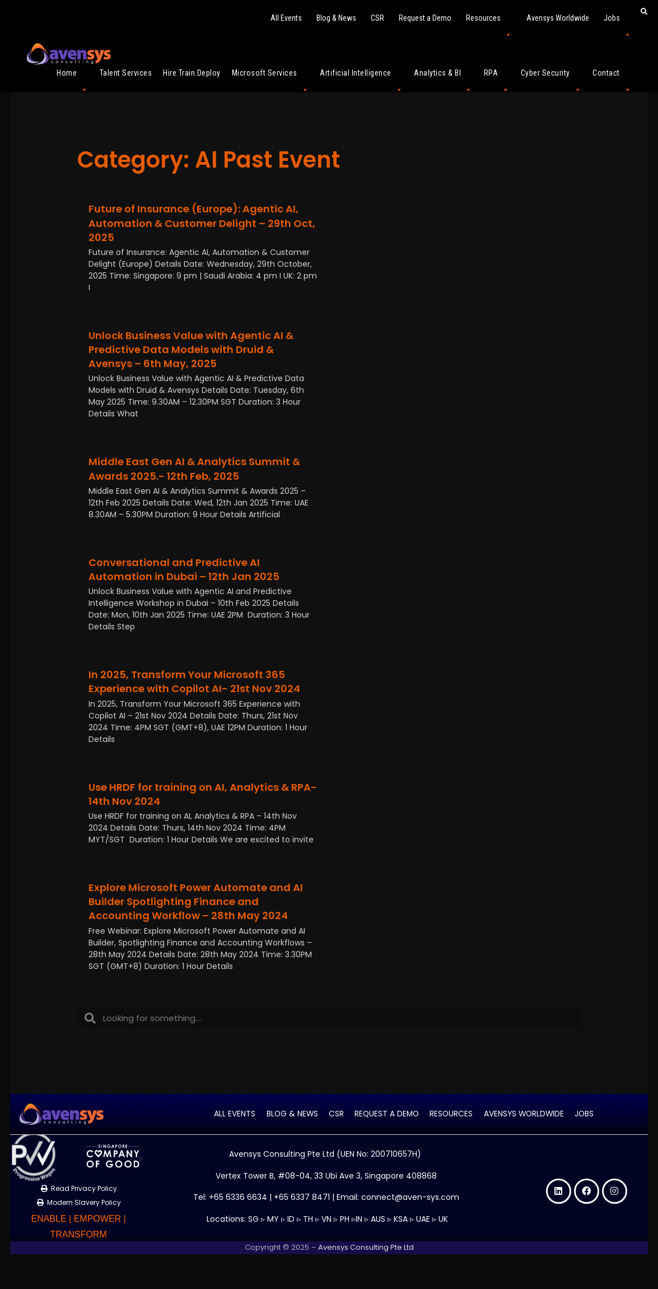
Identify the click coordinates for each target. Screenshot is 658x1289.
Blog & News (336, 17)
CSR (377, 17)
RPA (497, 77)
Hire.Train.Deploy (192, 72)
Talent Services (126, 72)
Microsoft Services (270, 77)
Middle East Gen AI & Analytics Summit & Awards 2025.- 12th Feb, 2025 (194, 469)
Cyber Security (551, 77)
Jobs (617, 22)
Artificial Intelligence (361, 77)
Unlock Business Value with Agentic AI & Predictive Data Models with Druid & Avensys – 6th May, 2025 (190, 349)
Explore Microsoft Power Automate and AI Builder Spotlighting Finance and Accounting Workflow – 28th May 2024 (195, 901)
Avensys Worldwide (557, 17)
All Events (286, 17)
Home (72, 77)
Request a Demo (425, 17)
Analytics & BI (443, 77)
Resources (489, 22)
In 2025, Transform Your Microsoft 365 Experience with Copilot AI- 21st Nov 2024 (194, 681)
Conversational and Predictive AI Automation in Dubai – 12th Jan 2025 (183, 569)
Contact (611, 77)
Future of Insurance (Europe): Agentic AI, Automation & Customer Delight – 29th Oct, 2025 (201, 223)
